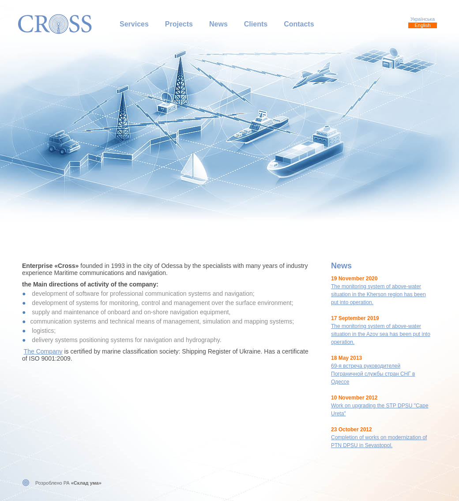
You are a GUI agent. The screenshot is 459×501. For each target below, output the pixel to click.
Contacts (299, 24)
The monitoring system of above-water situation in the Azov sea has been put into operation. (380, 334)
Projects (179, 24)
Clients (255, 24)
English (422, 25)
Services (134, 24)
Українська (422, 19)
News (218, 24)
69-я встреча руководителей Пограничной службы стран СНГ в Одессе (373, 374)
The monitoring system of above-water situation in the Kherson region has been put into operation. (378, 294)
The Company (43, 351)
